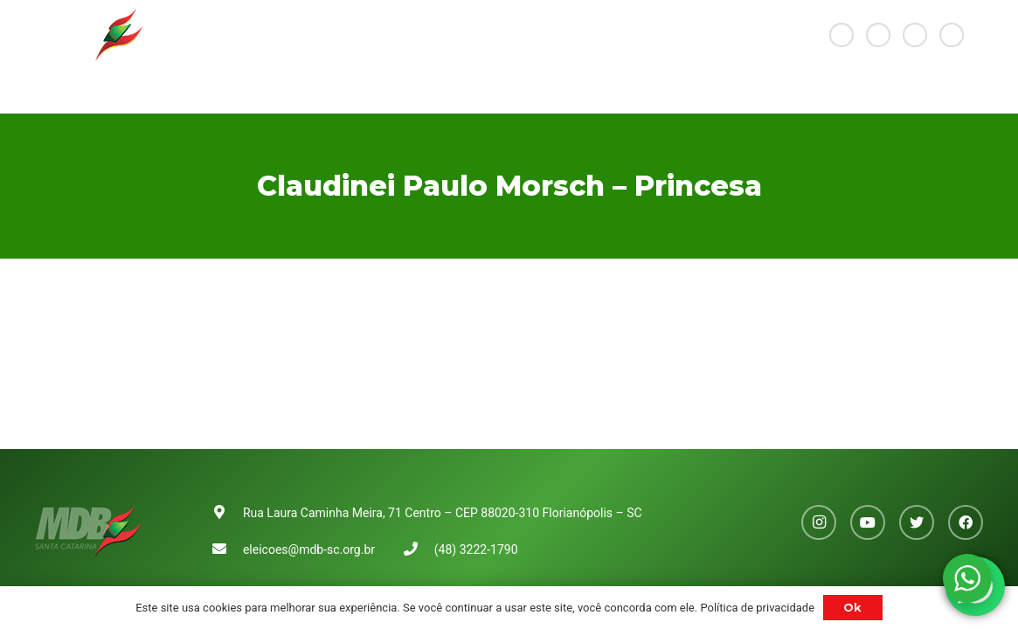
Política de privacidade (757, 607)
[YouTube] (878, 35)
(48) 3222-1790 (476, 549)
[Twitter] (915, 35)
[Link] (88, 35)
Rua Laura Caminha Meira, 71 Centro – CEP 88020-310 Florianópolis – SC (442, 513)
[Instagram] (841, 35)
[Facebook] (951, 35)
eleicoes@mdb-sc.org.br (309, 549)
